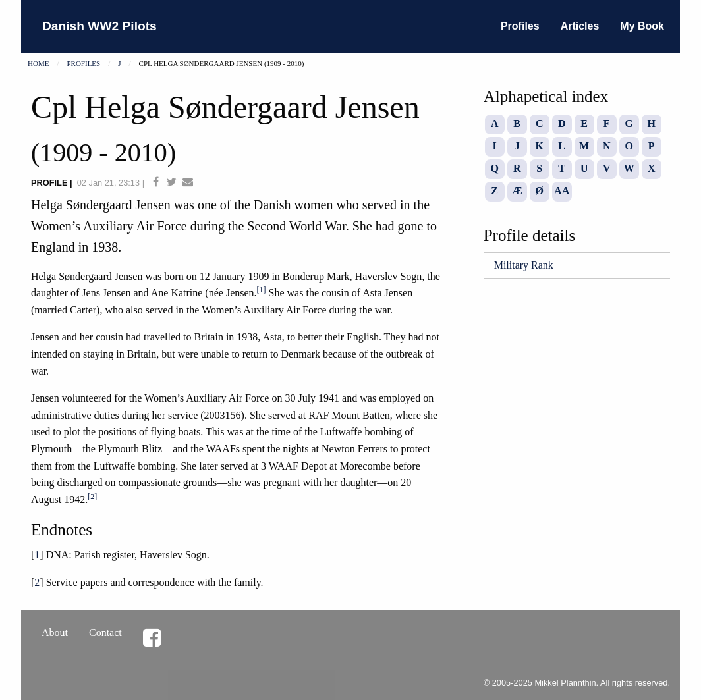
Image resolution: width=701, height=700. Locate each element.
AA (561, 190)
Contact (105, 632)
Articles (580, 26)
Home (38, 63)
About (55, 632)
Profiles (520, 26)
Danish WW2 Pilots (99, 26)
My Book (642, 26)
